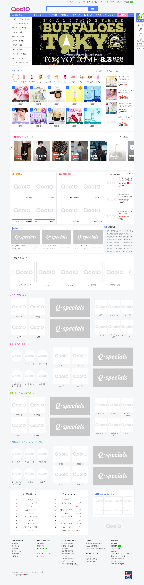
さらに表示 (99, 71)
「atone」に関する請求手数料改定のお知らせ (120, 240)
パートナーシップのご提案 (120, 554)
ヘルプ (106, 2)
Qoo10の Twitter (116, 561)
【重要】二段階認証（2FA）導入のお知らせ (120, 251)
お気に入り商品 (91, 559)
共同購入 (18, 174)
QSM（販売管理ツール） (94, 543)
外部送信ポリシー (68, 554)
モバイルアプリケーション (95, 548)
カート (91, 2)
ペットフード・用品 (19, 54)
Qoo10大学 (125, 2)
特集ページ (18, 228)
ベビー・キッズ (17, 58)
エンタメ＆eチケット (108, 494)
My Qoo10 (81, 2)
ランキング (17, 71)
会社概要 (114, 543)
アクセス (65, 556)
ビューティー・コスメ (20, 23)
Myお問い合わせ (67, 543)
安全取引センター (68, 559)
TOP (138, 48)
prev (12, 147)
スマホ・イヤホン (18, 41)
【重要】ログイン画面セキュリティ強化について (120, 248)
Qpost (100, 2)
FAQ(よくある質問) (68, 546)
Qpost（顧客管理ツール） (95, 546)
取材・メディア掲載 (118, 556)
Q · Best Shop (116, 174)
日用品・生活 (17, 45)
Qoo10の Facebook (117, 559)
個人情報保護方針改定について (117, 234)
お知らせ (112, 227)
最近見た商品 (91, 561)
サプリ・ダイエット (19, 28)
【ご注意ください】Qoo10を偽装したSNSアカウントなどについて (120, 245)
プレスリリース (116, 548)
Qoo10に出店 (115, 2)
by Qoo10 (29, 137)
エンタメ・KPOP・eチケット (22, 63)
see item (103, 301)
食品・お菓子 (17, 49)
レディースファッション (21, 19)
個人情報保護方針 (68, 551)
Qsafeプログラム (67, 561)
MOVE (19, 137)
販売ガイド (40, 546)
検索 (92, 9)
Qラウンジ (40, 556)
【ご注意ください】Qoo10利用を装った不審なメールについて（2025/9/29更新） (120, 242)
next (132, 147)
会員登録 (15, 543)
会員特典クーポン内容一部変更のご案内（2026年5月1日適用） (120, 237)
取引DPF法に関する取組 (70, 564)
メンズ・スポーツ (18, 32)
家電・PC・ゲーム (18, 36)
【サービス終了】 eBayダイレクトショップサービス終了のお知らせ (120, 231)
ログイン (73, 2)
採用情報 (114, 546)
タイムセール (112, 71)
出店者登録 (40, 543)
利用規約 (65, 548)
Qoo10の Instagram (117, 564)
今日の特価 (67, 174)
